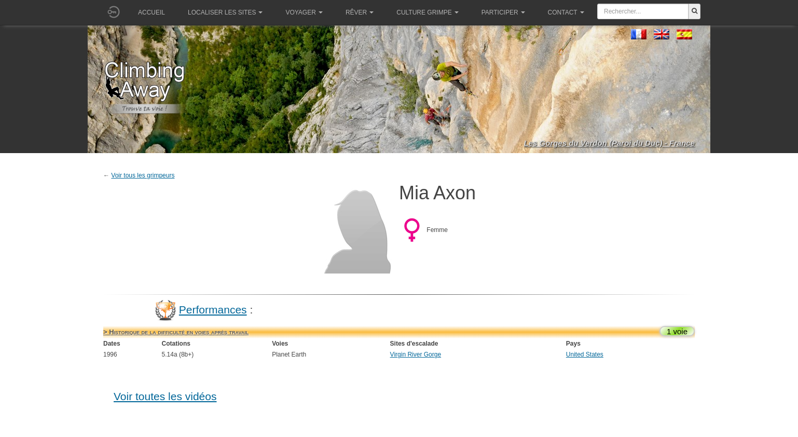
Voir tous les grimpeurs (142, 175)
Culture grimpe (427, 12)
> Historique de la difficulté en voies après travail (176, 332)
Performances (213, 310)
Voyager (303, 12)
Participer (503, 12)
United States (584, 354)
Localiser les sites (225, 12)
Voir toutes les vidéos (165, 396)
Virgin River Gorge (415, 354)
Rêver (360, 12)
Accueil (151, 12)
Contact (566, 12)
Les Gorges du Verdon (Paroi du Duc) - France (609, 143)
